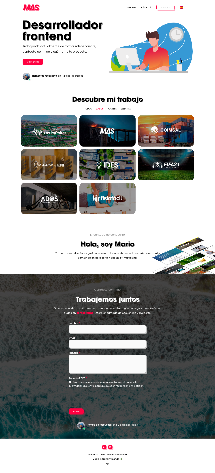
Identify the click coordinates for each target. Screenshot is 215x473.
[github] (110, 447)
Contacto (165, 7)
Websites (126, 108)
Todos (88, 108)
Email (72, 338)
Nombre (74, 323)
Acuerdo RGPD (78, 378)
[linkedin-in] (104, 447)
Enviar (76, 411)
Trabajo (131, 7)
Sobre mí (145, 7)
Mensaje (74, 352)
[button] (183, 7)
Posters (112, 108)
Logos (99, 108)
